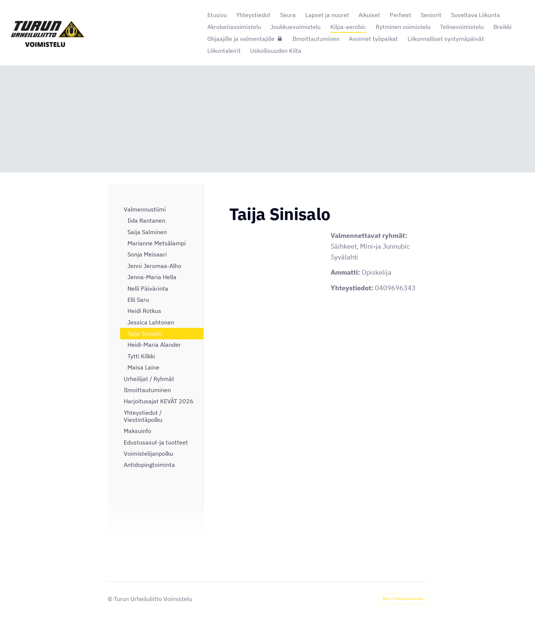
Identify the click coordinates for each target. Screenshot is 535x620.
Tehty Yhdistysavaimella (402, 598)
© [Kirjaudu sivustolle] (111, 599)
